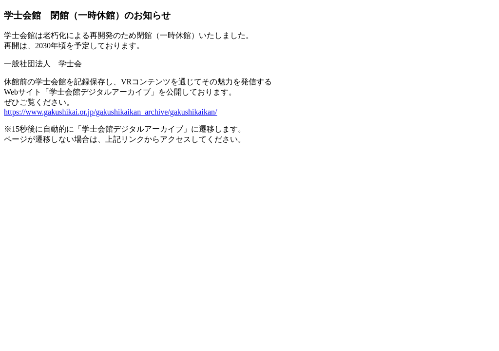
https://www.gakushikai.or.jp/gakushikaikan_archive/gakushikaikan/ (110, 112)
